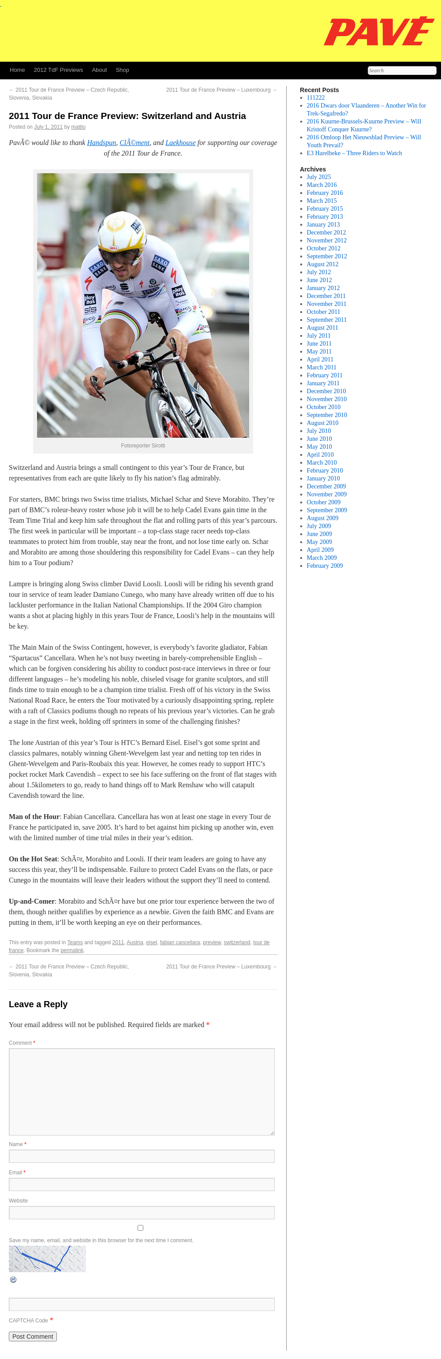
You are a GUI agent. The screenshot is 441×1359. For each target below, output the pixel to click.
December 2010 (326, 391)
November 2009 (327, 494)
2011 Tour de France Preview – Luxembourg (221, 90)
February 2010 (325, 470)
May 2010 (319, 446)
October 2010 (324, 407)
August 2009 (323, 518)
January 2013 (323, 224)
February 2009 (325, 565)
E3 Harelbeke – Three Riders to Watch (354, 153)
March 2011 (322, 367)
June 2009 (319, 534)
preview (212, 942)
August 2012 (323, 264)
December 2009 (326, 486)
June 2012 (319, 280)
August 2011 (322, 327)
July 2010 (319, 431)
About (99, 70)
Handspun (101, 142)
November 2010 (327, 399)
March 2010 (322, 462)
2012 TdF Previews (58, 70)
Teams (75, 942)
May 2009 (319, 542)
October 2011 (323, 312)
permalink (71, 950)
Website (18, 1201)
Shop (122, 70)
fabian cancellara (180, 942)
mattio (78, 127)
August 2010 (323, 423)
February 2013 (325, 216)
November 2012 (327, 240)
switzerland (237, 942)
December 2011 (326, 296)
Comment (22, 1043)
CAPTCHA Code (28, 1321)
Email (17, 1172)
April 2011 (320, 359)
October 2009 (324, 502)
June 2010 (319, 439)
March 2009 (322, 558)
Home (17, 70)
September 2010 (327, 415)
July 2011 (319, 335)
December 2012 (326, 232)
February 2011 (325, 375)
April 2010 (320, 454)
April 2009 (320, 550)
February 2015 (325, 208)
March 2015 (322, 200)
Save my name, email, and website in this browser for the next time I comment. (101, 1240)
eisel (151, 942)
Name (17, 1144)
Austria (135, 942)
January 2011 (323, 383)
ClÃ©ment (134, 142)
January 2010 (323, 478)
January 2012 (323, 288)
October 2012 (324, 248)
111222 (316, 97)
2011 (118, 942)
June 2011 (319, 343)
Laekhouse (180, 142)
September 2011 (327, 319)
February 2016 (325, 193)
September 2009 (327, 510)
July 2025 (319, 177)
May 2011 (319, 351)
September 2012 (327, 256)
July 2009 (319, 526)
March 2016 (322, 185)
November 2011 (327, 304)
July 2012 (319, 272)
